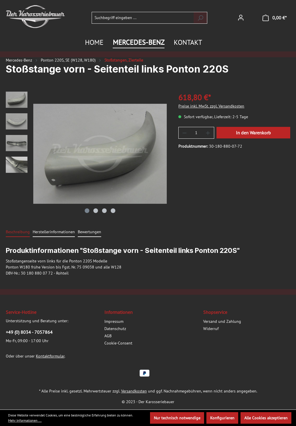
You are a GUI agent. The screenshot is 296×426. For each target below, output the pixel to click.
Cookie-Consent (118, 343)
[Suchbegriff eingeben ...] (143, 18)
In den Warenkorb (253, 133)
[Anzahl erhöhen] (208, 133)
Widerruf (211, 328)
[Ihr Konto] (240, 17)
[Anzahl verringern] (184, 133)
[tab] (18, 232)
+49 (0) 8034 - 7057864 (29, 332)
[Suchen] (200, 18)
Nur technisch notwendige (177, 418)
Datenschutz (115, 328)
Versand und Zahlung (222, 321)
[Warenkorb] (274, 17)
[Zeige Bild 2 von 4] (95, 210)
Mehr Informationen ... (25, 420)
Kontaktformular (50, 356)
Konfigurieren (222, 418)
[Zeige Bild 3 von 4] (104, 210)
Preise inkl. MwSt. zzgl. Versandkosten (211, 106)
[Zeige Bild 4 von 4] (113, 210)
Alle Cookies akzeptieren (266, 418)
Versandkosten (134, 391)
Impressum (113, 321)
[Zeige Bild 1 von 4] (87, 210)
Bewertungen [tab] (89, 231)
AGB (108, 335)
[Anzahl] (196, 133)
